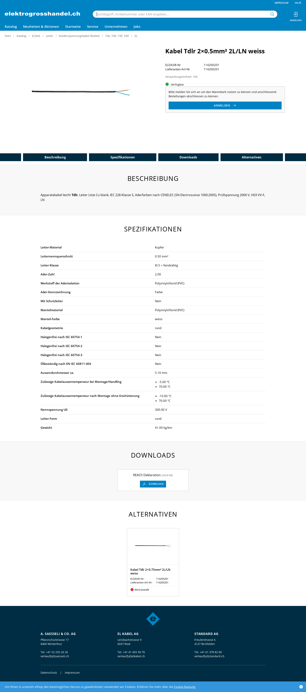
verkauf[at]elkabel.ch (131, 656)
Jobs (137, 26)
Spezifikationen (122, 157)
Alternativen (252, 157)
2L (135, 36)
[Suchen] (272, 14)
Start (8, 36)
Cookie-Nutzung (184, 687)
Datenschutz (49, 672)
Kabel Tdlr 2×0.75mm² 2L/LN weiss (150, 571)
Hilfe (298, 2)
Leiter (49, 36)
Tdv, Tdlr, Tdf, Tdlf (117, 36)
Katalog (21, 36)
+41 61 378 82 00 (211, 652)
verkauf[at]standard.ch (209, 656)
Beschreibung (55, 157)
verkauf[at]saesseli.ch (55, 656)
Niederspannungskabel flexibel (79, 36)
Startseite (73, 26)
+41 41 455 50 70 (134, 652)
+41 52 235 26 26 (57, 652)
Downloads (188, 157)
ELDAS (36, 36)
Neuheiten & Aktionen (41, 26)
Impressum (281, 2)
